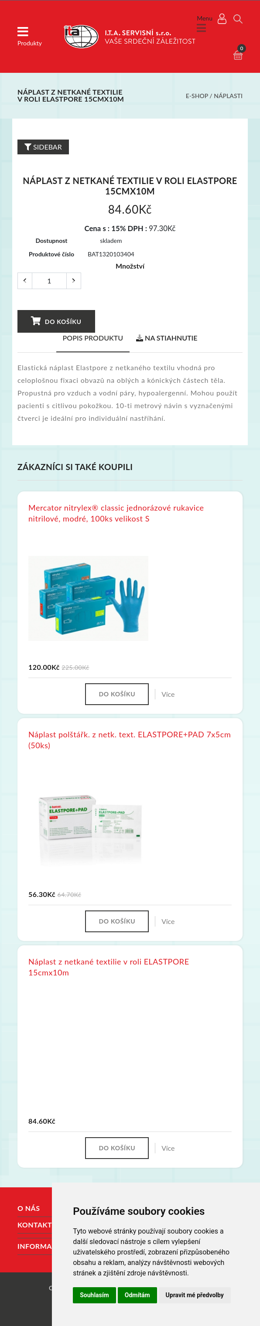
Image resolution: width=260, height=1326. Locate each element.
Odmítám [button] (137, 1295)
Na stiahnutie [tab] (166, 338)
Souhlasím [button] (94, 1295)
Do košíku (55, 321)
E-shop (197, 95)
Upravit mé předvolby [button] (195, 1295)
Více (167, 694)
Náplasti (228, 95)
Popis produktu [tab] (93, 338)
